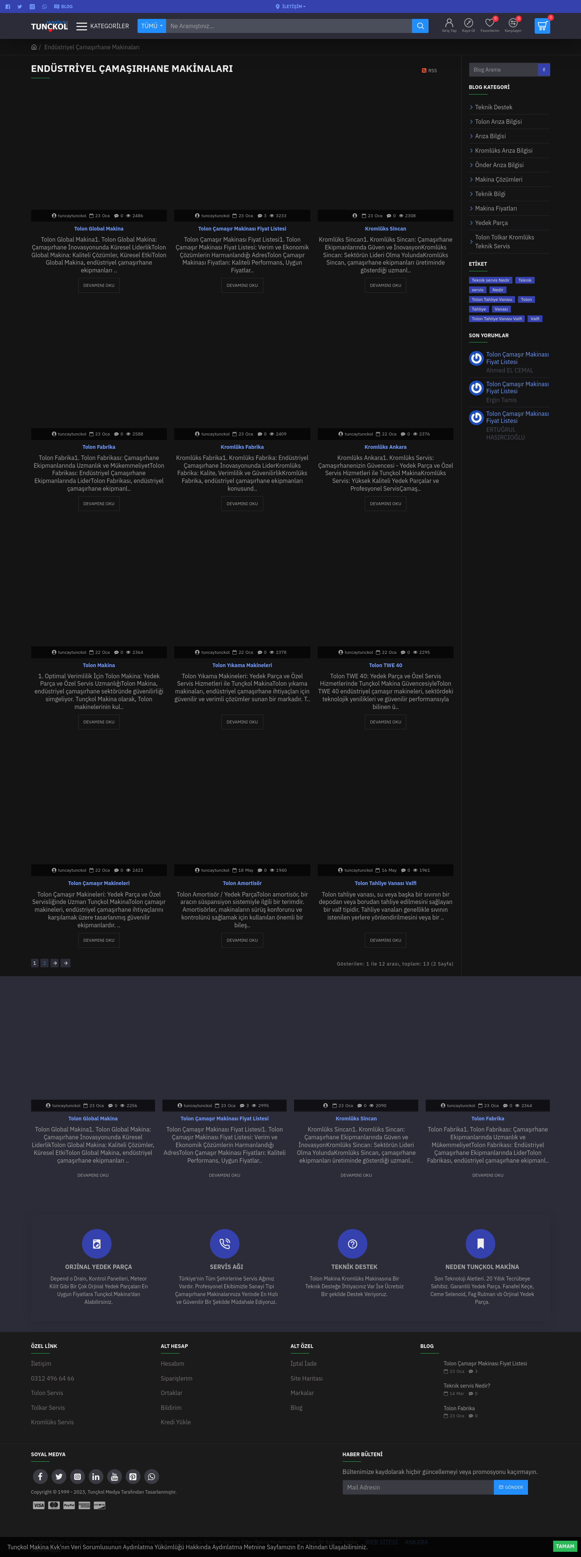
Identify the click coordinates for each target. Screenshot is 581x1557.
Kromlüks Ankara (385, 447)
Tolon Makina (99, 665)
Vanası (501, 309)
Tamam (565, 1546)
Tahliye (479, 309)
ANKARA (416, 1534)
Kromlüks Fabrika (242, 447)
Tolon (526, 299)
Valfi (535, 318)
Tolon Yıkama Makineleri (242, 665)
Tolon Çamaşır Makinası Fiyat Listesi (242, 228)
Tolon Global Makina (98, 228)
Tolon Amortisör (242, 883)
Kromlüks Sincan (385, 228)
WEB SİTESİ (382, 1534)
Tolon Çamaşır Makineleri (99, 883)
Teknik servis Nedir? (467, 1384)
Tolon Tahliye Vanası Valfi (385, 883)
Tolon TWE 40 (385, 665)
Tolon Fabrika (98, 447)
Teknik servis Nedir (491, 280)
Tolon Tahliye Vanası (492, 299)
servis (478, 289)
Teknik (524, 280)
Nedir (497, 289)
